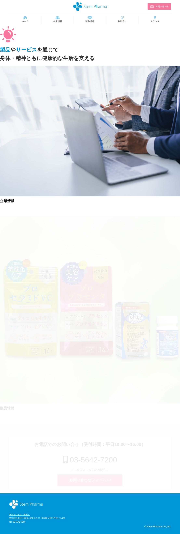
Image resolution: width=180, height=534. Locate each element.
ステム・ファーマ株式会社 (90, 6)
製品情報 (7, 408)
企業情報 (7, 201)
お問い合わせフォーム (90, 480)
